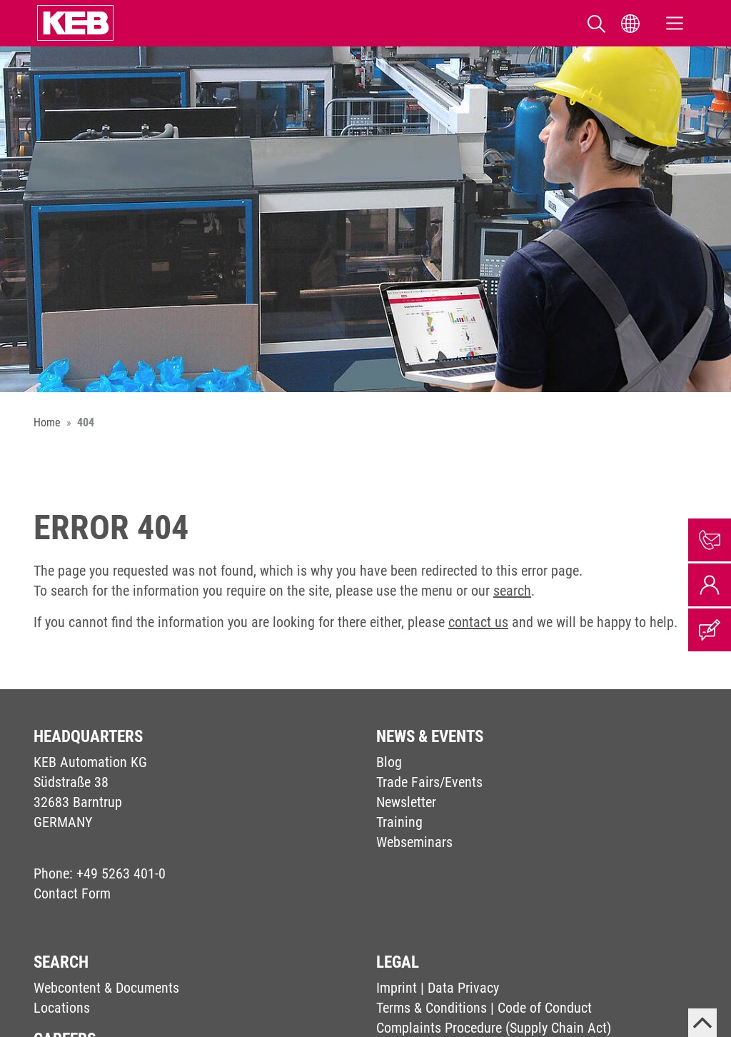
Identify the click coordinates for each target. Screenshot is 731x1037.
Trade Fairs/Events (429, 782)
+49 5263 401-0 (121, 873)
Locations (62, 1007)
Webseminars (414, 842)
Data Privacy (463, 987)
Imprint (396, 987)
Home (47, 422)
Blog (389, 762)
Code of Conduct (545, 1007)
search (512, 590)
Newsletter (406, 802)
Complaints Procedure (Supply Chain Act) (493, 1027)
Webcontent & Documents (106, 987)
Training (399, 822)
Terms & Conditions (431, 1007)
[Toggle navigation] (674, 23)
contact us (478, 622)
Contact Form (72, 893)
